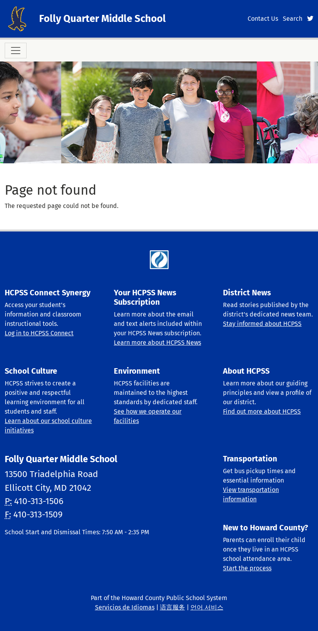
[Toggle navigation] (16, 50)
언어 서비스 (206, 607)
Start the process (247, 568)
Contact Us (263, 18)
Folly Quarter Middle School (102, 19)
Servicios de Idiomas (125, 607)
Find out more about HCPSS (262, 411)
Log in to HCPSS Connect (39, 333)
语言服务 (172, 607)
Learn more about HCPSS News (157, 342)
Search (292, 18)
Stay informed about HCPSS (262, 323)
